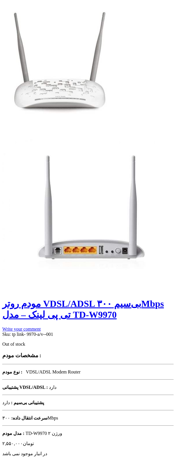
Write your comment (21, 329)
